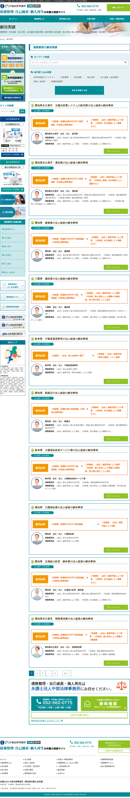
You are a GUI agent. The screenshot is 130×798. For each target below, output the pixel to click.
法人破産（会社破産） (42, 111)
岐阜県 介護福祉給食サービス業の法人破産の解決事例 (66, 450)
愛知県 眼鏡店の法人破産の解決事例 (56, 393)
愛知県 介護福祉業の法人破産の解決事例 (59, 507)
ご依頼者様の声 (64, 766)
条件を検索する (79, 90)
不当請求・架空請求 (32, 766)
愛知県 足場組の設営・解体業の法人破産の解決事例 (65, 561)
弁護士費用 (91, 19)
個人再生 (7, 246)
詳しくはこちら (113, 151)
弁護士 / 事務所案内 (117, 19)
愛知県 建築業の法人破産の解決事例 (56, 222)
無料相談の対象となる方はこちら (47, 721)
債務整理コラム (107, 763)
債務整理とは (39, 19)
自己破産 (7, 238)
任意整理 (7, 255)
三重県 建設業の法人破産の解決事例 (56, 278)
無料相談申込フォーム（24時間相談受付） (114, 744)
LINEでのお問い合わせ (79, 715)
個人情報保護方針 (108, 766)
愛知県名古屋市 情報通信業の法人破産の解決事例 (64, 618)
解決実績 (61, 770)
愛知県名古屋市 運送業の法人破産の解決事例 (61, 162)
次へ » (67, 673)
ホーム (13, 19)
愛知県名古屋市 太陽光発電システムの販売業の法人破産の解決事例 (74, 105)
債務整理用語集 (107, 759)
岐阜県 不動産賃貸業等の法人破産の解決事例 (61, 338)
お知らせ (61, 773)
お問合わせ (118, 7)
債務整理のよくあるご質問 (68, 763)
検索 (22, 111)
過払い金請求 (9, 272)
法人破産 (7, 264)
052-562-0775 (80, 742)
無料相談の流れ (65, 19)
